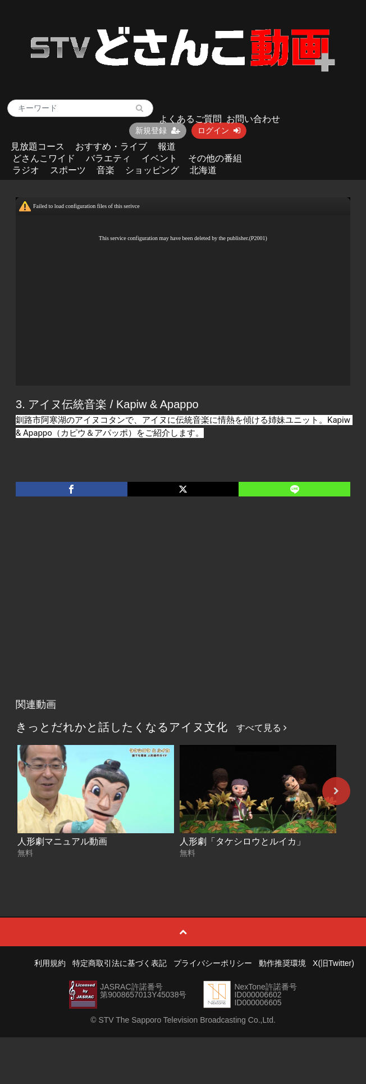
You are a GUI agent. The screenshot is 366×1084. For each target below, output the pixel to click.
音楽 (106, 170)
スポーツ (68, 170)
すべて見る (261, 728)
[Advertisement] (183, 609)
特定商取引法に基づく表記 (119, 963)
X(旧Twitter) (333, 963)
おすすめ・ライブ (111, 146)
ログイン (219, 130)
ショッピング (152, 170)
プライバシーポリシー (212, 963)
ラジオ (25, 170)
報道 (167, 146)
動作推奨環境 (282, 963)
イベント (159, 158)
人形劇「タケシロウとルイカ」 (242, 841)
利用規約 (50, 963)
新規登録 (157, 130)
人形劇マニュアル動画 (62, 841)
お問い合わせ (253, 119)
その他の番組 (215, 158)
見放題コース (38, 146)
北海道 (203, 170)
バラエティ (108, 158)
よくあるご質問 (190, 119)
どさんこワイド (43, 158)
